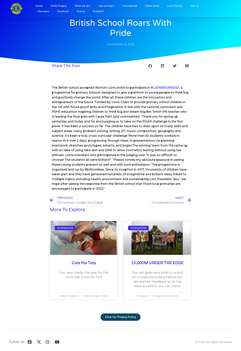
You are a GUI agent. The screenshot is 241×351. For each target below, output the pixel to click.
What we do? (90, 6)
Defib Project (70, 6)
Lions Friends (166, 6)
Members (58, 11)
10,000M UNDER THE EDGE (157, 263)
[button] (150, 66)
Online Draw (148, 6)
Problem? (103, 11)
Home (54, 6)
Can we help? (110, 6)
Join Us (182, 6)
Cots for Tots (84, 263)
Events (89, 11)
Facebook (74, 11)
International (129, 6)
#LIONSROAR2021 (165, 87)
